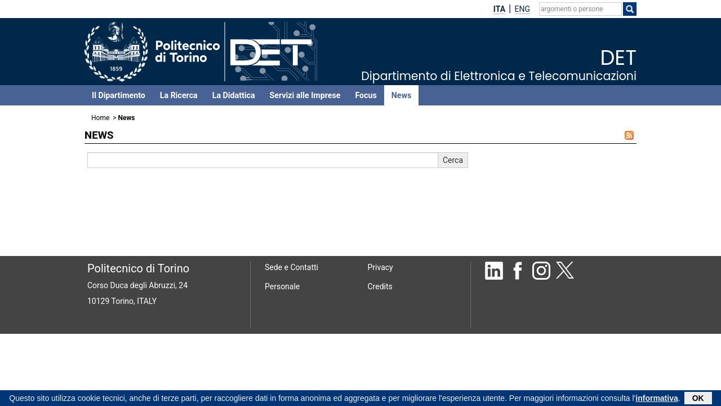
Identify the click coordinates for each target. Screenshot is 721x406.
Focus (365, 95)
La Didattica (233, 95)
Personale (282, 286)
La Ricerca (179, 95)
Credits (380, 286)
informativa (656, 399)
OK (698, 399)
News (401, 95)
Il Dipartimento (118, 95)
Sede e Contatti (291, 267)
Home (100, 118)
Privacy (380, 267)
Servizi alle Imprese (305, 95)
